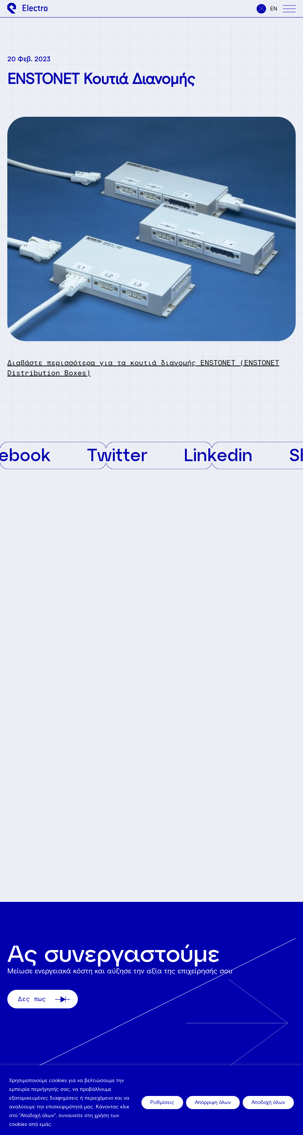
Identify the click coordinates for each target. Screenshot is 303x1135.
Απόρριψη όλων (213, 1102)
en (273, 8)
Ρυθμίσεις (162, 1102)
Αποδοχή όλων (268, 1102)
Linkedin (227, 454)
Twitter (126, 454)
